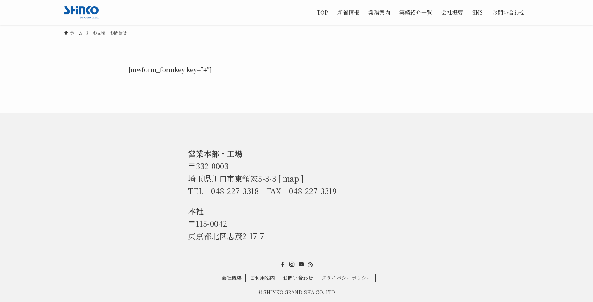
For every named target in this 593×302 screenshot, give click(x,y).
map (291, 178)
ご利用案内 (262, 277)
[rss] (310, 264)
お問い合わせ (298, 277)
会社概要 (231, 277)
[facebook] (282, 264)
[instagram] (292, 264)
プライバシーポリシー (346, 277)
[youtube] (301, 264)
